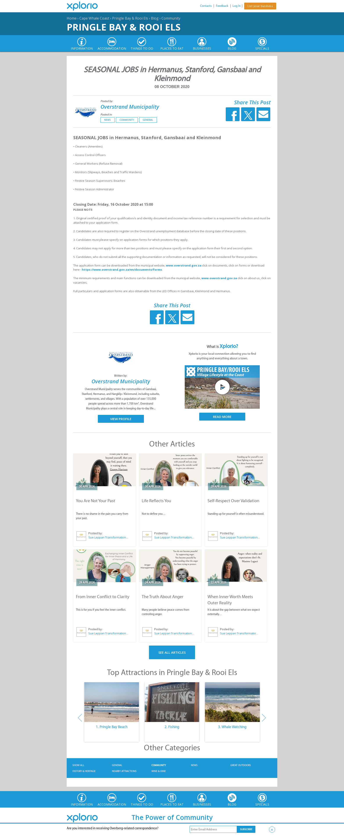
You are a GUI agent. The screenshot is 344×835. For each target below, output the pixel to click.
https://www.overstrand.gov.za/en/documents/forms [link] (122, 270)
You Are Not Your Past (95, 500)
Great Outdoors (240, 765)
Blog (155, 18)
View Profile (120, 419)
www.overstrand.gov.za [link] (183, 265)
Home (72, 18)
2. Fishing (172, 727)
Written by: (121, 375)
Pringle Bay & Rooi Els (130, 18)
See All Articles (172, 652)
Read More (222, 416)
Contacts (206, 6)
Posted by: (106, 101)
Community (170, 18)
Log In (237, 6)
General (148, 119)
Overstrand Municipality (129, 106)
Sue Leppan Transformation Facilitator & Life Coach (108, 537)
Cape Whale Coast (94, 18)
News (107, 119)
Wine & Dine (158, 771)
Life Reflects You (156, 500)
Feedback (222, 6)
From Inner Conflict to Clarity (102, 596)
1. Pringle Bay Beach (111, 727)
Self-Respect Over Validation (233, 500)
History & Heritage (83, 771)
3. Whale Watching (232, 727)
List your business (260, 6)
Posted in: (106, 114)
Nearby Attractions (124, 771)
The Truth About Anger (162, 596)
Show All (78, 765)
